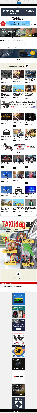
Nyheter (2, 40)
